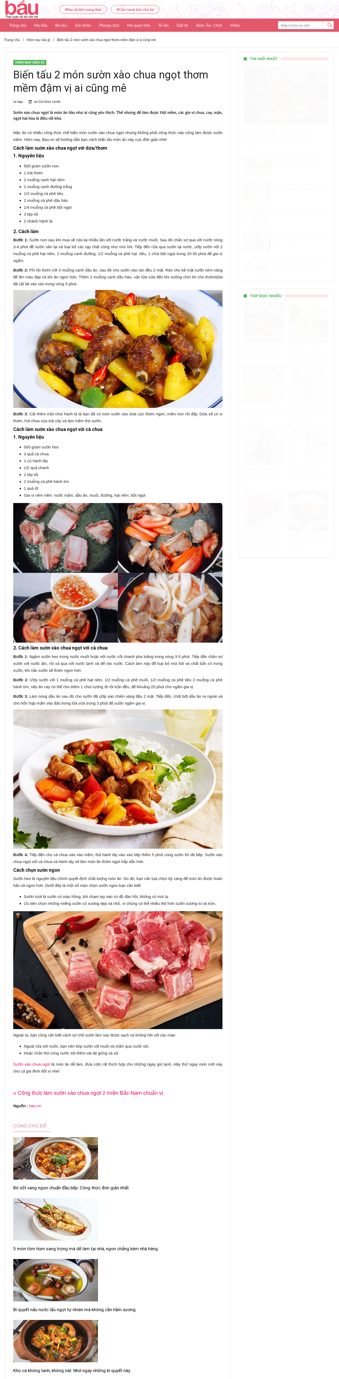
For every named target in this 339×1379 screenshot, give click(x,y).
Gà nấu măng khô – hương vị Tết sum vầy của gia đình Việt (117, 1266)
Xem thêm (118, 1288)
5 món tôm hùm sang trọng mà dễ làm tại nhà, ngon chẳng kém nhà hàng (116, 1193)
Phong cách (109, 25)
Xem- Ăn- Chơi (209, 25)
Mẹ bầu (40, 25)
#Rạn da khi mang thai (83, 9)
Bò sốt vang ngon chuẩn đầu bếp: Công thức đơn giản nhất (46, 1190)
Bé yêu (61, 25)
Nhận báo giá (218, 1359)
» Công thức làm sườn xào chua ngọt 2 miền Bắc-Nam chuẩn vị (88, 1093)
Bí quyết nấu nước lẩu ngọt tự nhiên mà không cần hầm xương (187, 1190)
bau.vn (35, 1106)
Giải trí (182, 25)
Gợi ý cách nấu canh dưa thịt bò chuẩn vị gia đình (187, 1266)
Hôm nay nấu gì (29, 62)
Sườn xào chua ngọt (31, 1064)
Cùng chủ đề (30, 1125)
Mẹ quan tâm (138, 25)
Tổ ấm (163, 25)
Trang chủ (17, 25)
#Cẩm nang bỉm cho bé (135, 9)
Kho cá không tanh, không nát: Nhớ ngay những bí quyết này (42, 1266)
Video (235, 25)
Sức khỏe (83, 25)
